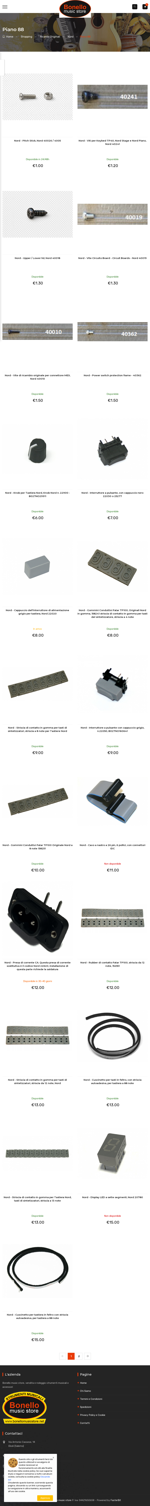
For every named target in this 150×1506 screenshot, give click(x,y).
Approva (45, 1498)
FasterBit (116, 1500)
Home (7, 36)
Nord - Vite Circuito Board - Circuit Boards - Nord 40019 (112, 258)
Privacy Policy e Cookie (92, 1415)
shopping (26, 36)
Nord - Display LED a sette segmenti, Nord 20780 (112, 1197)
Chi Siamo (85, 1391)
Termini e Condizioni (91, 1399)
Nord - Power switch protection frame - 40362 (112, 375)
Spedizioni (85, 1407)
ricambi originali (49, 36)
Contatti (85, 1423)
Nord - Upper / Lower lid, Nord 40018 (37, 258)
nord (69, 36)
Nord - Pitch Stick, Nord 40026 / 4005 (37, 140)
